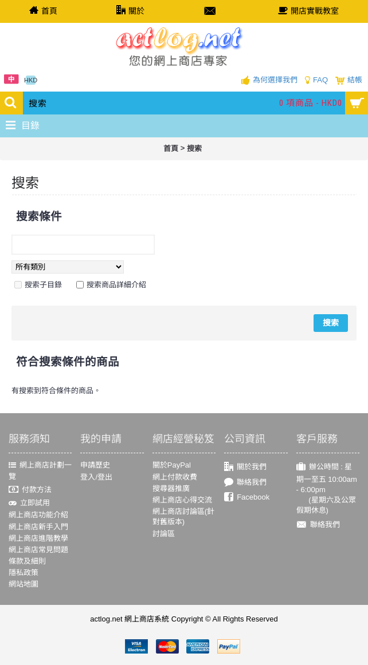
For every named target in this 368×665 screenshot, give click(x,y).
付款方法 (30, 489)
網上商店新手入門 (38, 526)
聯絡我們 (245, 482)
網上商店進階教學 (38, 538)
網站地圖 (23, 584)
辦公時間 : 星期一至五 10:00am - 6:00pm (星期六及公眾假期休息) (326, 488)
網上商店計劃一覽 (40, 470)
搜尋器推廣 (171, 488)
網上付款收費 (174, 477)
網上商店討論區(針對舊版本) (183, 516)
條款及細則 (27, 561)
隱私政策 (23, 572)
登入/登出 (96, 477)
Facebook (246, 497)
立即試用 (29, 503)
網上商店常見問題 (38, 549)
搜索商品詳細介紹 (116, 284)
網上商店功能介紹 (38, 514)
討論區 (163, 533)
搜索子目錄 (43, 284)
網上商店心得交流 (182, 500)
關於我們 (245, 467)
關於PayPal (171, 465)
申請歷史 (95, 465)
